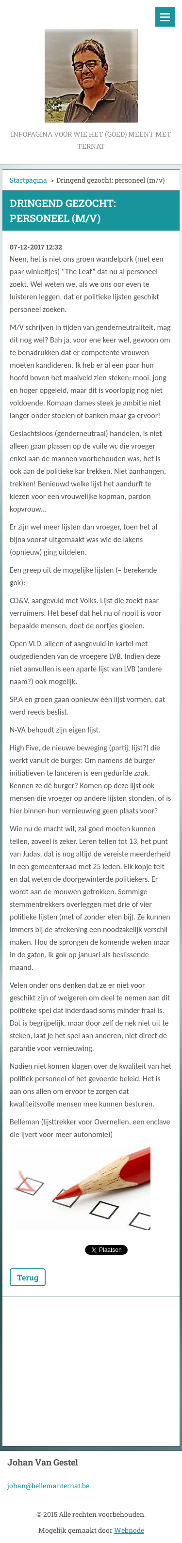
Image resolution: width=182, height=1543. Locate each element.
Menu (165, 17)
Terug (27, 1277)
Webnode (129, 1530)
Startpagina (28, 180)
